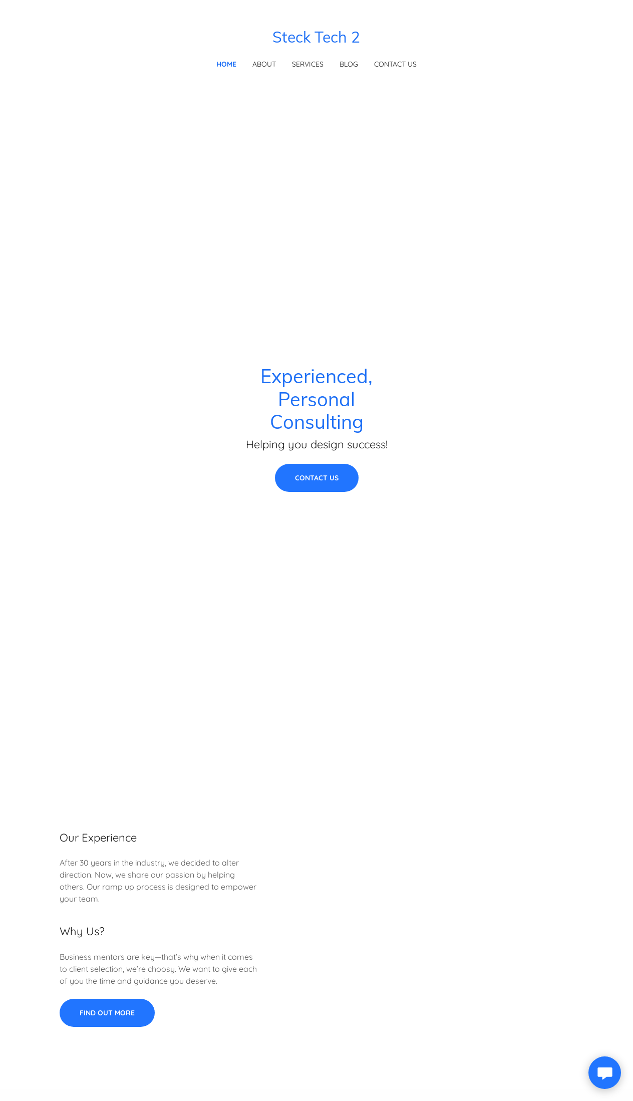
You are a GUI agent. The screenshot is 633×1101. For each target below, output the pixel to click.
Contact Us (317, 477)
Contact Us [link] (395, 64)
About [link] (264, 64)
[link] (316, 40)
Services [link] (308, 64)
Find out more (107, 1012)
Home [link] (226, 64)
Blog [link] (349, 64)
